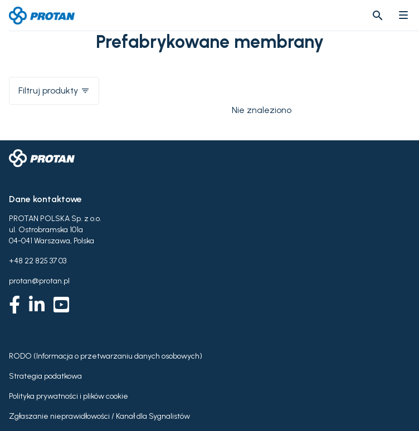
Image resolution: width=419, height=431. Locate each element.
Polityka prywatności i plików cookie (68, 396)
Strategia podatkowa (45, 376)
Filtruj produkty (54, 90)
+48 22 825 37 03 (37, 261)
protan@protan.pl (39, 281)
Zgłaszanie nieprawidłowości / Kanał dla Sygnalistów (99, 416)
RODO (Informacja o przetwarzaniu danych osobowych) (105, 356)
